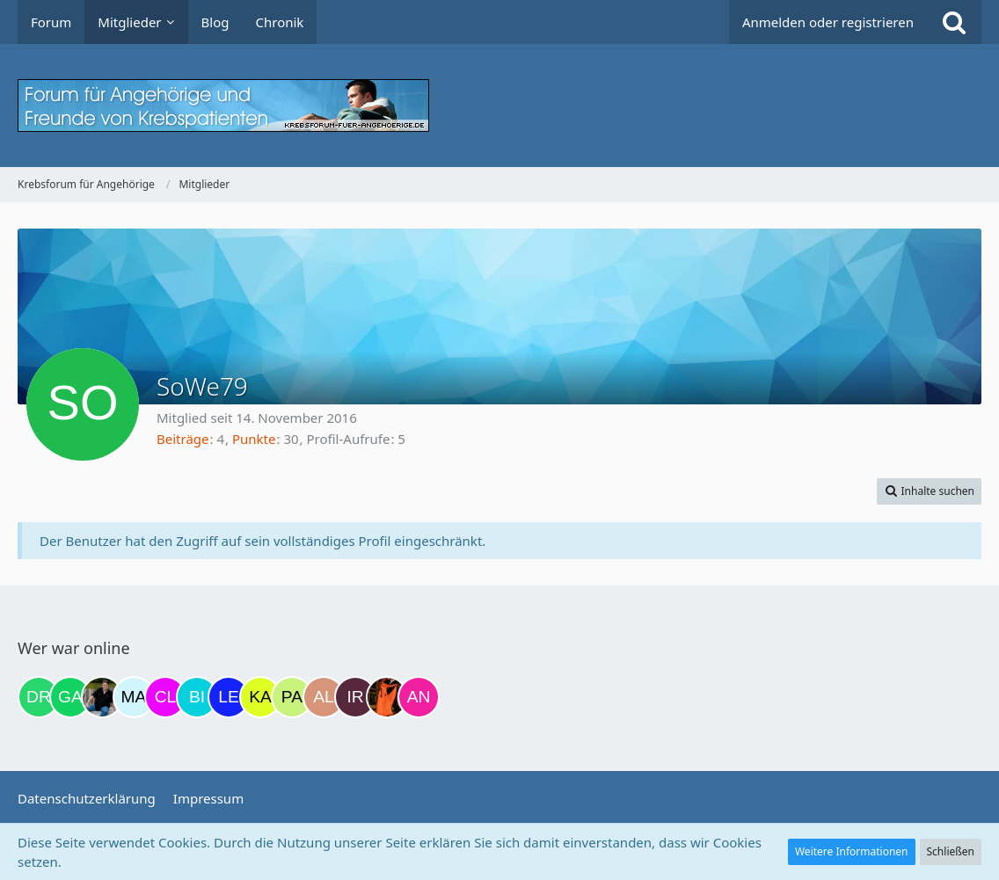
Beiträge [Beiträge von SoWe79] (183, 438)
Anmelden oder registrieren (828, 22)
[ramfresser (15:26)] (102, 697)
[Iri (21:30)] (355, 697)
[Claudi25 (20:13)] (165, 697)
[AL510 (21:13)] (324, 697)
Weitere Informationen (851, 851)
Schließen (950, 851)
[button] (929, 491)
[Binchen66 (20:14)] (197, 697)
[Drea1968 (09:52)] (39, 697)
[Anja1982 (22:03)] (418, 697)
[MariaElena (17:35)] (134, 697)
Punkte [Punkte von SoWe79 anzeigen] (254, 438)
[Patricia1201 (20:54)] (292, 697)
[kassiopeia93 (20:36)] (260, 697)
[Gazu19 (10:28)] (70, 697)
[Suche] (954, 22)
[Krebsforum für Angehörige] (499, 105)
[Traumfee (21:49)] (387, 697)
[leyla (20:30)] (229, 697)
